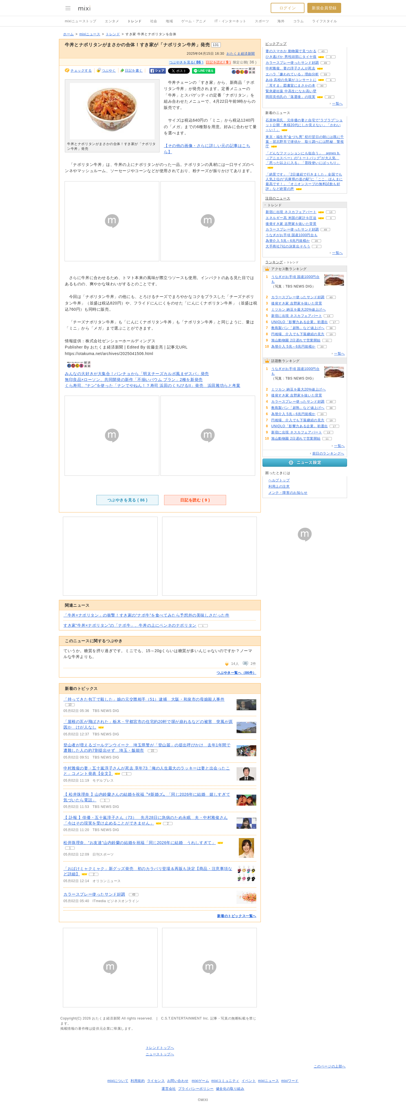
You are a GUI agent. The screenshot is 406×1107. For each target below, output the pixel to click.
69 (329, 68)
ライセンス (156, 1081)
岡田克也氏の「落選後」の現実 (290, 97)
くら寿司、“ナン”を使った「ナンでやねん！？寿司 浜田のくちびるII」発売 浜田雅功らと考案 (152, 385)
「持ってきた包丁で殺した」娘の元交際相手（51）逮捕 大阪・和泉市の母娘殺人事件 (144, 699)
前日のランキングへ (328, 453)
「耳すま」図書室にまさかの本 (290, 85)
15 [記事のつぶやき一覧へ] (152, 750)
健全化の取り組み (230, 1089)
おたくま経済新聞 (240, 54)
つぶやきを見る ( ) (127, 500)
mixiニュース (89, 34)
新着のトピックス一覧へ (236, 916)
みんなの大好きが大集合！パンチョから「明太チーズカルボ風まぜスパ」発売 (137, 373)
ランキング (274, 262)
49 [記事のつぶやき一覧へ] (133, 894)
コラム (298, 21)
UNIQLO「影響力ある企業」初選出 (299, 322)
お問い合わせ (178, 1081)
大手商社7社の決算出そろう (288, 246)
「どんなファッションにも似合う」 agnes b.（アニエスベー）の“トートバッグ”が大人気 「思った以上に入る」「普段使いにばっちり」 (303, 158)
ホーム (68, 34)
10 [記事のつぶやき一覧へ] (69, 704)
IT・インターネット (230, 21)
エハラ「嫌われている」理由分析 (292, 74)
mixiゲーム (200, 1081)
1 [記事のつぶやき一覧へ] (126, 773)
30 (321, 85)
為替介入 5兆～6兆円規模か (288, 241)
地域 (169, 21)
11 (326, 340)
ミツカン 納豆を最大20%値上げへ (298, 310)
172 (324, 235)
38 (330, 328)
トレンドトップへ (160, 1048)
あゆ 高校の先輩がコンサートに (291, 80)
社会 (153, 21)
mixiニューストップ (80, 21)
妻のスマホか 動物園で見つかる (291, 51)
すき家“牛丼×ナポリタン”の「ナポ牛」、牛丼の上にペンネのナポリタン (130, 625)
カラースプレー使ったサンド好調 (94, 894)
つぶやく (109, 71)
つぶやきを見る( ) (186, 62)
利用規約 (138, 1081)
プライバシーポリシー (196, 1089)
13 (330, 212)
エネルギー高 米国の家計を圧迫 (291, 218)
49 (325, 62)
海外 (280, 21)
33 (325, 74)
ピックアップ (276, 44)
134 (323, 91)
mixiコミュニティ (225, 1081)
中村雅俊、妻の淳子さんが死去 (290, 68)
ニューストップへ (160, 1054)
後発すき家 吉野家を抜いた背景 (291, 224)
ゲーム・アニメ (193, 21)
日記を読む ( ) (195, 500)
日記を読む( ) (218, 62)
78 (323, 223)
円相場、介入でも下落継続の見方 (298, 334)
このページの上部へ (330, 1066)
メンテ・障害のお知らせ (288, 493)
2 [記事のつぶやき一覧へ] (168, 823)
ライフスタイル (324, 21)
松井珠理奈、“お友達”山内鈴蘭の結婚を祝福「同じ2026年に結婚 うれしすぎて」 (139, 842)
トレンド (134, 21)
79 (332, 309)
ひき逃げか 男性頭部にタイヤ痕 (291, 57)
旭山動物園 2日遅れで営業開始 (296, 340)
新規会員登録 (324, 8)
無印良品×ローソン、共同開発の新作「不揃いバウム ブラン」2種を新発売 (134, 379)
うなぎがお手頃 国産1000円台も (291, 235)
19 (330, 334)
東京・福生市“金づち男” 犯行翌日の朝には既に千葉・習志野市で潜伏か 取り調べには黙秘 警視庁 (305, 141)
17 (334, 322)
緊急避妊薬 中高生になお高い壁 (291, 91)
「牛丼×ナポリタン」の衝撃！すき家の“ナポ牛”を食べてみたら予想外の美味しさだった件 (146, 615)
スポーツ (262, 21)
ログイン (287, 8)
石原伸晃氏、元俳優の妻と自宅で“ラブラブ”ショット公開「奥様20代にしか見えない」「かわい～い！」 (304, 125)
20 (316, 240)
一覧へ (337, 104)
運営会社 (169, 1089)
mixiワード (290, 1081)
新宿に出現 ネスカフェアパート (291, 212)
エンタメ (112, 21)
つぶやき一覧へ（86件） (236, 673)
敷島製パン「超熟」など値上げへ (298, 328)
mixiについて (117, 1081)
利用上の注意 (279, 486)
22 (329, 96)
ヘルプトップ (279, 480)
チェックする (81, 71)
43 (323, 51)
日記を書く (134, 71)
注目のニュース (277, 198)
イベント (249, 1081)
